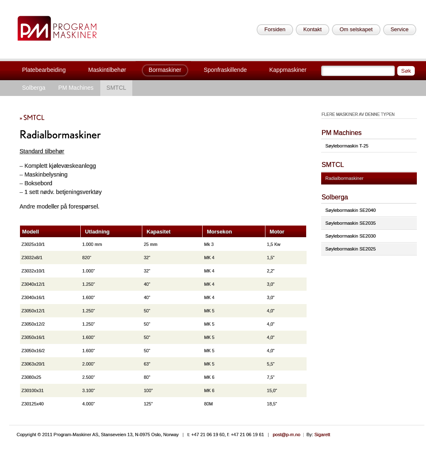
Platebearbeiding (44, 69)
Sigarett (322, 434)
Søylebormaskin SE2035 (350, 223)
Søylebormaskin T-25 (347, 145)
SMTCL (116, 87)
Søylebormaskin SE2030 (350, 235)
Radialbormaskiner (344, 178)
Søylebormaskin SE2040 (350, 210)
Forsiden (274, 29)
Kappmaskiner (288, 69)
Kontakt (312, 29)
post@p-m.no (286, 434)
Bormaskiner (165, 69)
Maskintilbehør (107, 69)
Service (400, 29)
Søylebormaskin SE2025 (350, 248)
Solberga (33, 87)
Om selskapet (355, 29)
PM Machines (76, 87)
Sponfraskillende (225, 69)
